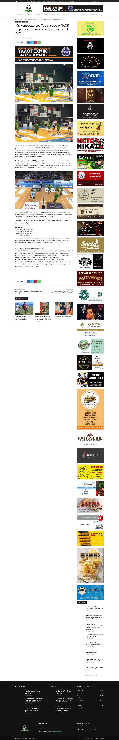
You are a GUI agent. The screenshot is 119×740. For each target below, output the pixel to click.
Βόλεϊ (21, 19)
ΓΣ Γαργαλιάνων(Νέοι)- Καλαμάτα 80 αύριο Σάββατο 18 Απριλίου (94, 608)
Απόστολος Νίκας (21, 38)
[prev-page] (16, 325)
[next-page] (19, 325)
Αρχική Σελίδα (25, 21)
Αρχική (17, 19)
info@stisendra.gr (56, 731)
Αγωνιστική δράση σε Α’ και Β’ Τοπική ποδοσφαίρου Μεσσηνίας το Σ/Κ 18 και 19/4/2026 (23, 318)
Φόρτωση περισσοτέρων (90, 675)
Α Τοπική (18, 314)
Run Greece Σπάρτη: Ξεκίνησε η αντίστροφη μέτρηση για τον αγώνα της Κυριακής (94, 617)
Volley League (26, 19)
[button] (102, 15)
